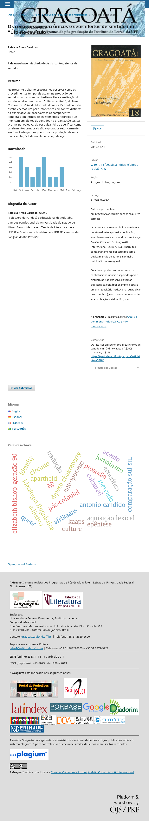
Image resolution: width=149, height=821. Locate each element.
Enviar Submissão (21, 388)
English (17, 411)
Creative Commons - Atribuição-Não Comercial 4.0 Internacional (92, 772)
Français (17, 423)
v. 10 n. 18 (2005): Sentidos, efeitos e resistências (59, 14)
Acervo (23, 14)
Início (11, 14)
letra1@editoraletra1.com (26, 648)
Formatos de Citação (105, 367)
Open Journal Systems (22, 564)
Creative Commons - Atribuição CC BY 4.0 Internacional (114, 321)
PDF (98, 128)
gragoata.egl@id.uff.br (36, 636)
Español (17, 417)
